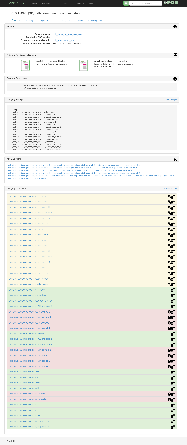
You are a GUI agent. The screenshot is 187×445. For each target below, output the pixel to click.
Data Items (79, 21)
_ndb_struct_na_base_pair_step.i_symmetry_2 (67, 170)
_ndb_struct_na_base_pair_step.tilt (23, 405)
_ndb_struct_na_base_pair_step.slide (24, 388)
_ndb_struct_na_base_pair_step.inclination (26, 333)
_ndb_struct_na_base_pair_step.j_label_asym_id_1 (110, 170)
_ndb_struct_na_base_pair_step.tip (23, 410)
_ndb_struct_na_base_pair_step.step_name (27, 394)
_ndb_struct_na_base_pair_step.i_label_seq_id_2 (116, 168)
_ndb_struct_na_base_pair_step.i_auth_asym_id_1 (30, 311)
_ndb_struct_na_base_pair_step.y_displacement (29, 427)
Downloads (79, 3)
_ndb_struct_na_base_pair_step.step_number (28, 399)
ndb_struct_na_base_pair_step (67, 34)
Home (34, 3)
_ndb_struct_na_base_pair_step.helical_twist (27, 295)
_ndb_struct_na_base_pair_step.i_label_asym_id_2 (73, 165)
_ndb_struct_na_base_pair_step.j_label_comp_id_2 (118, 173)
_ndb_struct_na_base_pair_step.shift (24, 383)
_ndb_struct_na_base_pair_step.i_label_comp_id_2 (28, 168)
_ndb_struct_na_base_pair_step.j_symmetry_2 (154, 176)
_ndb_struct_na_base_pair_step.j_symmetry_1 (113, 176)
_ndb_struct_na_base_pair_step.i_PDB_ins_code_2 (30, 306)
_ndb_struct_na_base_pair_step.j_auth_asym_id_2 (30, 355)
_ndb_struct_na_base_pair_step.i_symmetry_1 (26, 170)
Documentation (64, 3)
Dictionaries (47, 3)
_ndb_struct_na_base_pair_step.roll (24, 377)
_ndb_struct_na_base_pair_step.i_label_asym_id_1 (28, 165)
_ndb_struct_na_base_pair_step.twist (24, 416)
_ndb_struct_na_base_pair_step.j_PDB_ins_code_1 (30, 339)
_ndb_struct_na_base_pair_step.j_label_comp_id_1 (73, 173)
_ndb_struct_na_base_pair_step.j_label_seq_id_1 (28, 176)
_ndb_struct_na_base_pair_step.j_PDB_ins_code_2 (30, 344)
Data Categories (63, 21)
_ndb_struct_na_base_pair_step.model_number (27, 178)
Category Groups (45, 21)
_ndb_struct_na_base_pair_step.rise (24, 372)
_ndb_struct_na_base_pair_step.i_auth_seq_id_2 (29, 328)
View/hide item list (169, 189)
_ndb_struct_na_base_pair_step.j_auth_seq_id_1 (29, 361)
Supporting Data (95, 21)
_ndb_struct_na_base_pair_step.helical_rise (27, 289)
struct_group (70, 40)
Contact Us (92, 3)
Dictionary (29, 21)
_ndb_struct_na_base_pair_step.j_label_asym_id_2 (28, 173)
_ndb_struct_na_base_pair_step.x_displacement (29, 421)
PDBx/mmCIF (18, 3)
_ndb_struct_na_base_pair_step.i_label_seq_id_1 (72, 168)
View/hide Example (169, 100)
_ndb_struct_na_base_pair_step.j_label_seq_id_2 (71, 176)
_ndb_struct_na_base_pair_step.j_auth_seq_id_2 (29, 366)
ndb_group (58, 40)
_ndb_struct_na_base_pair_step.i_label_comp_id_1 (118, 165)
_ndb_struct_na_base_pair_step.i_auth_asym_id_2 (30, 317)
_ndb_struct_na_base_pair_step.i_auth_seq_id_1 (29, 322)
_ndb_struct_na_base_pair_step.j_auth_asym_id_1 (30, 350)
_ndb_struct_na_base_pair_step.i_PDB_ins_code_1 (30, 300)
